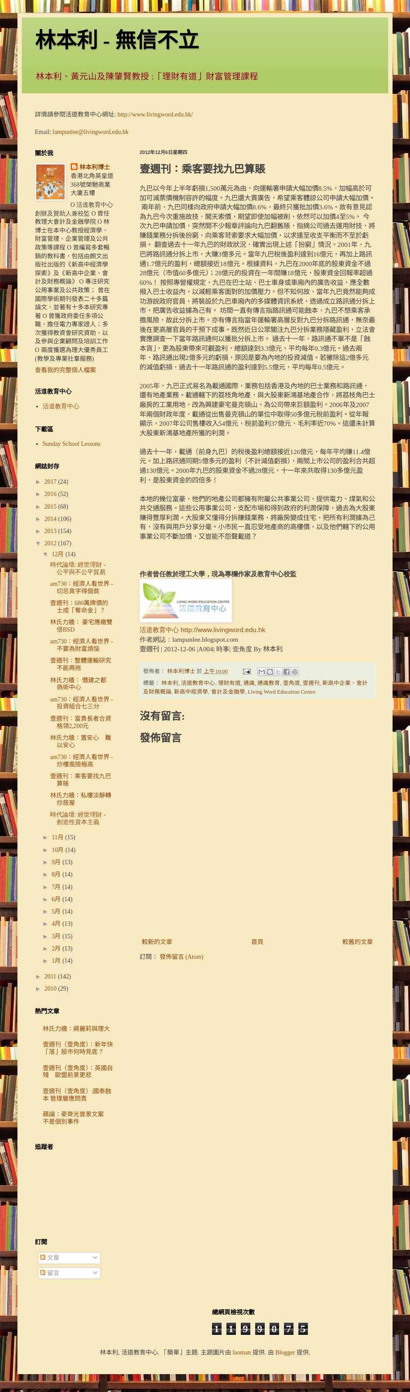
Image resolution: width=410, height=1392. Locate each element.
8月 (56, 874)
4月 (56, 923)
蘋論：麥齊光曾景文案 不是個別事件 (76, 1118)
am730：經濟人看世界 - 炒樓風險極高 (81, 761)
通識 (249, 683)
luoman (241, 1352)
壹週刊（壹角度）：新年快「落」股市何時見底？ (78, 1048)
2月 (56, 948)
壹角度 (291, 683)
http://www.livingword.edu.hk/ (155, 114)
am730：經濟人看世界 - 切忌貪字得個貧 (81, 588)
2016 (51, 494)
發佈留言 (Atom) (182, 957)
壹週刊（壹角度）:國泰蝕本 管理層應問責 (77, 1095)
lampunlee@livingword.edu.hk (91, 132)
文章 (49, 1258)
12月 (58, 554)
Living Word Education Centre (281, 692)
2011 (51, 976)
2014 (51, 519)
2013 (51, 531)
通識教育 (268, 683)
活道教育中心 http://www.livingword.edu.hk (202, 629)
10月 (58, 850)
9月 (56, 862)
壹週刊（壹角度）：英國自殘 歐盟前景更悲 (78, 1072)
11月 (58, 837)
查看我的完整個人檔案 (65, 370)
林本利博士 (94, 167)
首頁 (257, 942)
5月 (56, 911)
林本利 (169, 683)
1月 (56, 961)
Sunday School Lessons (72, 444)
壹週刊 (311, 683)
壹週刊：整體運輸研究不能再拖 (80, 664)
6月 (56, 899)
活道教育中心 (198, 683)
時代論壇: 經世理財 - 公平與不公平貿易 (78, 568)
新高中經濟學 (191, 692)
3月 (56, 936)
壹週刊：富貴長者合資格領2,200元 (80, 722)
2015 (51, 506)
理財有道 (229, 683)
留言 (49, 1273)
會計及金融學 (228, 692)
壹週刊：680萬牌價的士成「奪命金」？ (79, 607)
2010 (51, 988)
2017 (51, 482)
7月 (56, 887)
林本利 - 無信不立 (117, 40)
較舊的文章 (357, 942)
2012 (51, 543)
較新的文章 (157, 942)
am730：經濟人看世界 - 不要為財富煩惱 (81, 645)
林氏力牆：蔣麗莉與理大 (76, 1029)
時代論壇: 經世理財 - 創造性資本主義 (78, 818)
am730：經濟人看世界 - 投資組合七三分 (81, 703)
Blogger (285, 1352)
